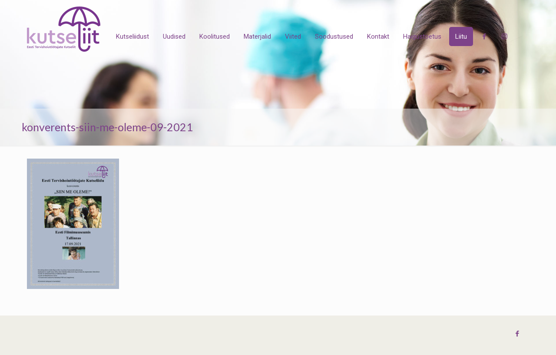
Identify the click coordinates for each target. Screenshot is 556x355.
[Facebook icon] (517, 334)
